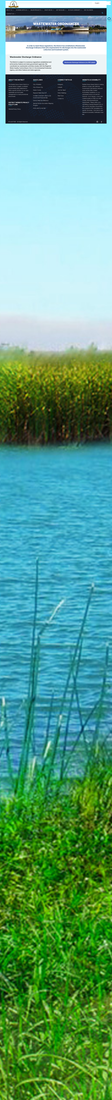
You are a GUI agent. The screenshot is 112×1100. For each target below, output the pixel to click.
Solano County (37, 90)
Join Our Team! (62, 90)
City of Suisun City (38, 87)
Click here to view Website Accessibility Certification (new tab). (92, 112)
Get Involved (61, 10)
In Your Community (75, 10)
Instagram (60, 84)
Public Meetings (62, 93)
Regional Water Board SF (40, 93)
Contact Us (10, 14)
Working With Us (22, 10)
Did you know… (88, 10)
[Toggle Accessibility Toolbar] (109, 19)
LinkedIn (60, 87)
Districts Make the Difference (40, 100)
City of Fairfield (37, 84)
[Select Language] (101, 3)
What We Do (49, 10)
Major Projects (36, 10)
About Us (10, 10)
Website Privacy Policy (15, 109)
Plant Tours (61, 95)
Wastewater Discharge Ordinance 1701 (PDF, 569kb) (79, 62)
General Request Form (95, 104)
